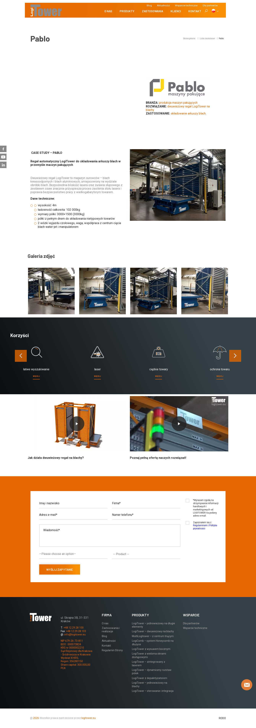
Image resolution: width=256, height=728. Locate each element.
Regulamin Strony (112, 650)
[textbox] (147, 554)
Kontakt (194, 11)
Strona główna (189, 38)
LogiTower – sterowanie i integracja (153, 690)
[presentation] (21, 356)
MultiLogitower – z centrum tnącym (153, 636)
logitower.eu (88, 717)
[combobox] (146, 554)
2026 (36, 717)
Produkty (127, 11)
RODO (222, 718)
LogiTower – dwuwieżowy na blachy (153, 631)
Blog (149, 5)
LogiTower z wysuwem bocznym (151, 648)
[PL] (215, 11)
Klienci (176, 11)
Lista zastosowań (207, 38)
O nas (108, 11)
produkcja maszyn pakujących (178, 102)
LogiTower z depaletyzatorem (149, 678)
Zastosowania (152, 11)
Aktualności (163, 5)
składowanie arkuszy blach (188, 113)
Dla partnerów (191, 623)
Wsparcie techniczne (186, 5)
